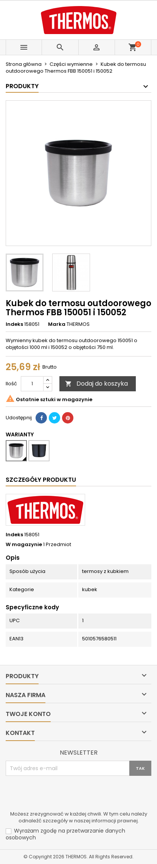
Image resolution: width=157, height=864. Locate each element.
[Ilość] (32, 383)
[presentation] (63, 794)
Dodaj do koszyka (96, 383)
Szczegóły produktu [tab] (41, 479)
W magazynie (24, 544)
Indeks (14, 324)
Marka (56, 324)
